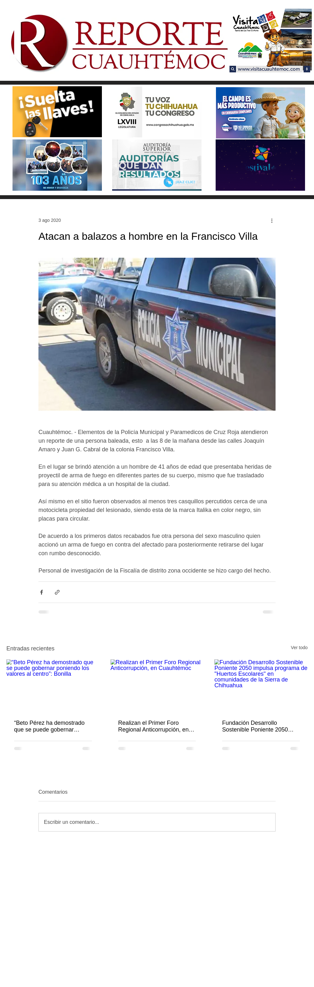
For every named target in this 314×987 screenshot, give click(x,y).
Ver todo (299, 647)
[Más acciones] (272, 220)
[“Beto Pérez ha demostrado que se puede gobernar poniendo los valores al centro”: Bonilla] (53, 685)
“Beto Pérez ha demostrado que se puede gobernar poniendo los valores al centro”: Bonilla (49, 726)
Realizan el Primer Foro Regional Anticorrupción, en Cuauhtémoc (153, 726)
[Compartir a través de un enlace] (57, 592)
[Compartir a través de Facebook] (41, 592)
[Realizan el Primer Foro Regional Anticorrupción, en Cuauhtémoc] (157, 685)
